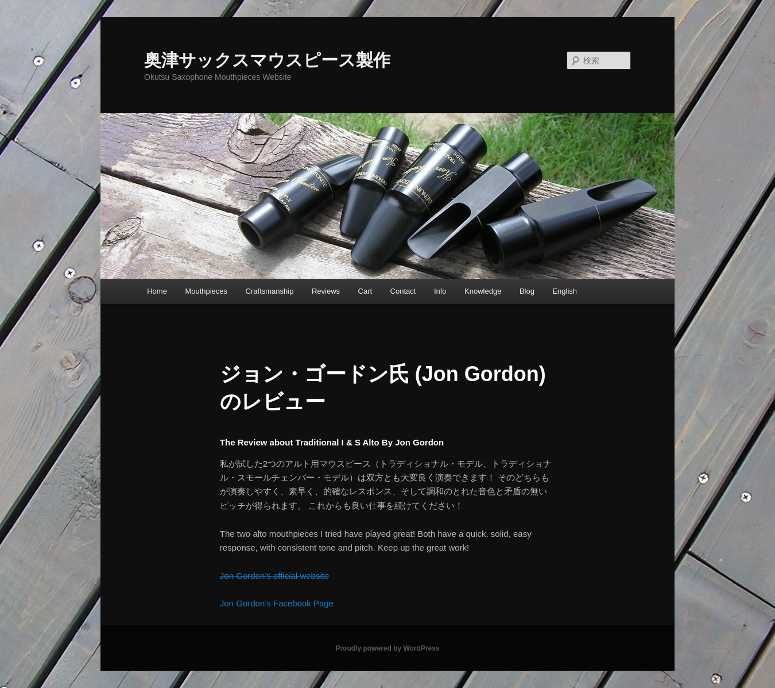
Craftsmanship (270, 291)
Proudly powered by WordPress (387, 648)
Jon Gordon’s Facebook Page (277, 603)
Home (157, 291)
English (564, 291)
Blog (527, 291)
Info (440, 291)
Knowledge (482, 291)
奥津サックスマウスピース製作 (267, 60)
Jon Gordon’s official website (274, 576)
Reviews (326, 291)
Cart (365, 291)
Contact (403, 291)
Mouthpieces (206, 291)
